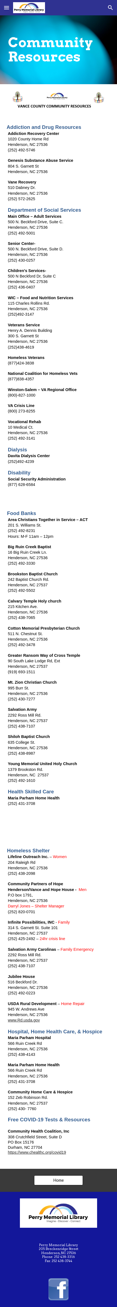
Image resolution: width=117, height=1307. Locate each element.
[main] (59, 50)
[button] (6, 7)
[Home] (58, 1180)
